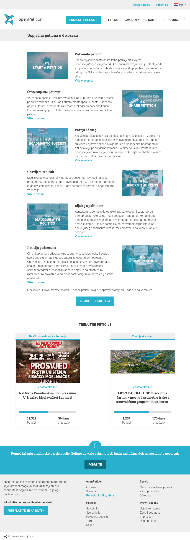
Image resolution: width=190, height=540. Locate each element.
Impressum (147, 516)
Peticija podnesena (41, 247)
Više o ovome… (84, 80)
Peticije (112, 20)
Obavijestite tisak (40, 172)
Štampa (91, 491)
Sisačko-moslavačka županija (47, 336)
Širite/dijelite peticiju (43, 92)
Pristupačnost (148, 521)
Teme (89, 521)
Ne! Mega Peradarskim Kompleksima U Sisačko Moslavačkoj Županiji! (47, 395)
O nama (150, 20)
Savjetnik (131, 20)
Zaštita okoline (47, 387)
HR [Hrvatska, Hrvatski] (178, 4)
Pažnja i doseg (85, 130)
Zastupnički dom (150, 491)
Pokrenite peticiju (83, 20)
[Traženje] (184, 19)
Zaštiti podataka (150, 512)
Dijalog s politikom (89, 206)
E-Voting (145, 495)
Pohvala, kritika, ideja (100, 495)
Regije (90, 525)
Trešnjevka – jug (142, 336)
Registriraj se (141, 4)
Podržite (95, 464)
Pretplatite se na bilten (25, 510)
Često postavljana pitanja (156, 487)
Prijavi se (162, 4)
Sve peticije (93, 512)
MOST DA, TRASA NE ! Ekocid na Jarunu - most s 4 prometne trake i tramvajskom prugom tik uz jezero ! (142, 397)
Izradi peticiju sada (95, 301)
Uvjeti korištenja (150, 508)
